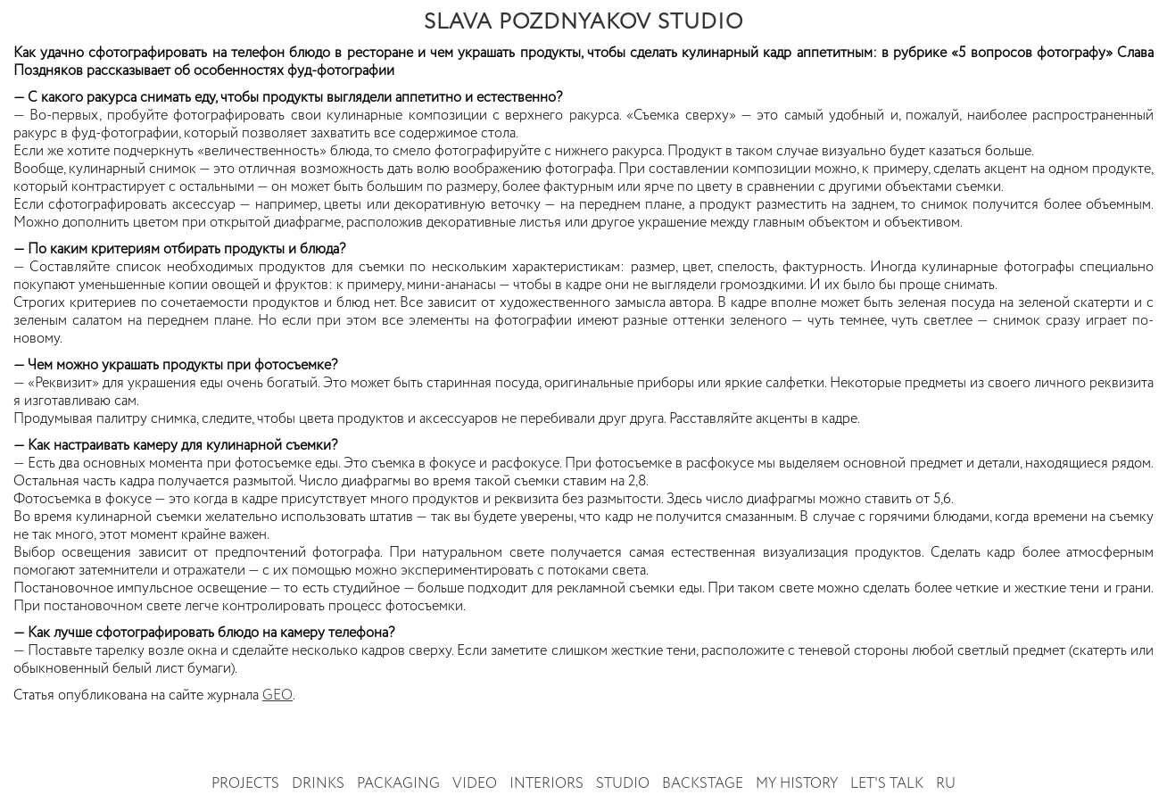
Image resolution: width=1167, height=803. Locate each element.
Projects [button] (245, 784)
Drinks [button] (318, 784)
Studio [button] (623, 784)
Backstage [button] (702, 784)
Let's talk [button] (886, 784)
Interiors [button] (546, 784)
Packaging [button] (398, 784)
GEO (277, 696)
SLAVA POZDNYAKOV (583, 22)
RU (946, 784)
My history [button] (797, 784)
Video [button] (474, 784)
